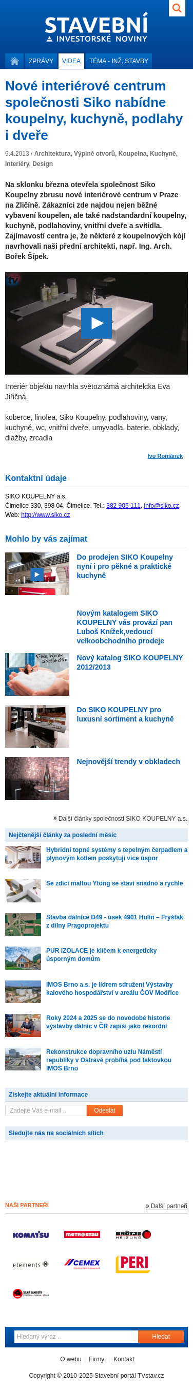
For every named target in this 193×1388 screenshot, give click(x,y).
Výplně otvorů (94, 153)
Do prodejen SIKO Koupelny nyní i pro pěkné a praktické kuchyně (125, 566)
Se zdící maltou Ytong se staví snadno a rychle (114, 883)
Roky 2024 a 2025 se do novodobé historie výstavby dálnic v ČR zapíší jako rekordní (108, 1022)
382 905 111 (123, 505)
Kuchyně (163, 153)
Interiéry (17, 164)
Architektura (52, 153)
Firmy (96, 1359)
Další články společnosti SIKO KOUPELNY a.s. (123, 818)
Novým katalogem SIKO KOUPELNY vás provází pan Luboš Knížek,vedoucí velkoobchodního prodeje (124, 627)
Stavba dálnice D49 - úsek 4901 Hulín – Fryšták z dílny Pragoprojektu (114, 921)
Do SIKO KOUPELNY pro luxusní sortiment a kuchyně (125, 714)
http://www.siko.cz (45, 515)
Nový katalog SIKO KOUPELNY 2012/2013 (130, 662)
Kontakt (123, 1359)
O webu (70, 1359)
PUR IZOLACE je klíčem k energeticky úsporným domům (101, 955)
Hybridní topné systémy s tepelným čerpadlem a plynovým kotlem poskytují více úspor (116, 854)
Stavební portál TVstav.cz (129, 1375)
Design (42, 164)
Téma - (118, 61)
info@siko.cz (161, 505)
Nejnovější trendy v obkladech (129, 761)
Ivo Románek (165, 456)
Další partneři (169, 1206)
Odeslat (104, 1110)
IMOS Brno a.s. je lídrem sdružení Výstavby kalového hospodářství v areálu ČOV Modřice (112, 988)
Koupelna (133, 153)
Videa (71, 61)
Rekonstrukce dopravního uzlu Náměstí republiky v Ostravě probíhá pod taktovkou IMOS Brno (108, 1060)
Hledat (161, 1336)
